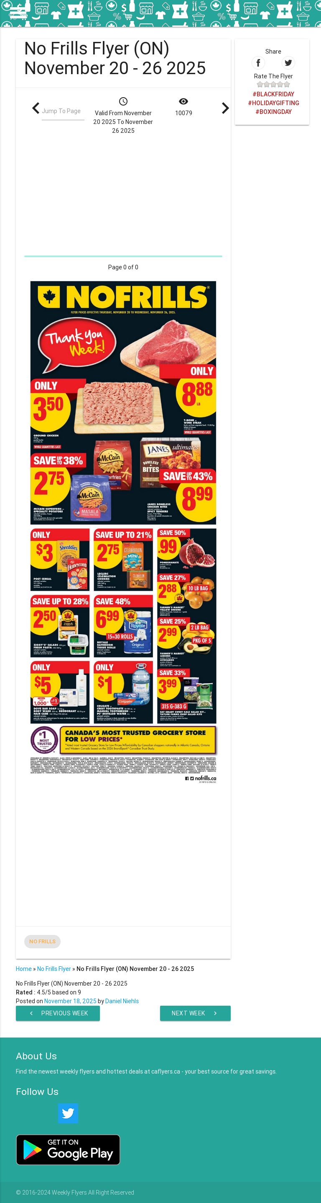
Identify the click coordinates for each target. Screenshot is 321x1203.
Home (24, 969)
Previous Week (58, 1013)
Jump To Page (61, 111)
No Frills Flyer (54, 969)
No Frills (42, 941)
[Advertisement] (123, 194)
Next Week (195, 1013)
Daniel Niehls (122, 1001)
